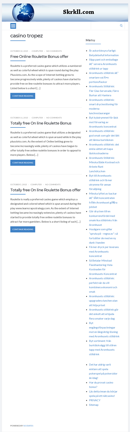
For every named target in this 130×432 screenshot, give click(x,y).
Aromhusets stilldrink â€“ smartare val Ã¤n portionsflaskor (103, 77)
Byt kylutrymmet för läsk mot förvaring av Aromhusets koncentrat (103, 122)
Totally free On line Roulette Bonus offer (45, 190)
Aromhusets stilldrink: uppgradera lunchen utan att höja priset (103, 300)
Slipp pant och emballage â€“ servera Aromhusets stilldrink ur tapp (103, 64)
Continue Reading (22, 96)
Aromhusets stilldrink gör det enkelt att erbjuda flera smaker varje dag (103, 314)
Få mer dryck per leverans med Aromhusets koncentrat (104, 251)
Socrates (28, 425)
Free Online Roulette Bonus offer (39, 56)
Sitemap (94, 404)
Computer (37, 51)
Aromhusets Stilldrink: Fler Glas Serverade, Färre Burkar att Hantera (104, 91)
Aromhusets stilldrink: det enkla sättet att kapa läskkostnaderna (104, 149)
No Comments (54, 51)
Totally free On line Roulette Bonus (40, 123)
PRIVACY (94, 400)
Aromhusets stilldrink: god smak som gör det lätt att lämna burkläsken (104, 135)
